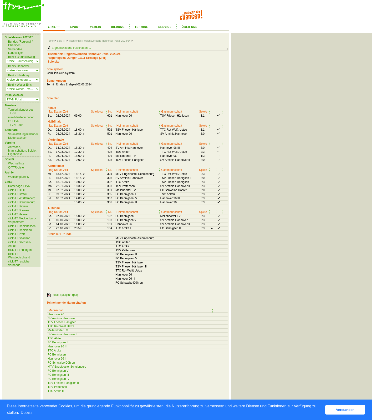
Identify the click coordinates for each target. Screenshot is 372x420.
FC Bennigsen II (58, 342)
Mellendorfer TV (58, 330)
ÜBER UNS (189, 26)
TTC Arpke (54, 350)
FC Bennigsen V (58, 370)
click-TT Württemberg (21, 198)
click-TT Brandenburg (22, 202)
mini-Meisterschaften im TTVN (21, 119)
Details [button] (26, 412)
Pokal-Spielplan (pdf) (64, 294)
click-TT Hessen (18, 214)
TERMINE (141, 26)
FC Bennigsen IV (58, 378)
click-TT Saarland (19, 238)
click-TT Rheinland (20, 230)
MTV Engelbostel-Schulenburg (67, 366)
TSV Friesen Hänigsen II (63, 383)
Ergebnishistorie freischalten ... (71, 47)
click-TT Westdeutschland (19, 255)
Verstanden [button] (345, 410)
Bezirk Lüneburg (18, 75)
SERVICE (164, 26)
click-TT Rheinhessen (22, 226)
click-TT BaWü (17, 194)
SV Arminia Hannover (61, 318)
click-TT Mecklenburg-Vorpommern (22, 220)
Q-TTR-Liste (16, 167)
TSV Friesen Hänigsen (62, 322)
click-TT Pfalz (16, 234)
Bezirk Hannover (18, 66)
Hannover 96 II (57, 358)
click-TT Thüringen (20, 250)
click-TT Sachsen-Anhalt (19, 244)
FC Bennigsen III (58, 374)
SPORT (75, 26)
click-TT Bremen (18, 210)
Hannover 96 (56, 314)
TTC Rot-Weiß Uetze (61, 326)
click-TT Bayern (18, 206)
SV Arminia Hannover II (62, 334)
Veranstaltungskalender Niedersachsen (23, 136)
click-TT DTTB (17, 190)
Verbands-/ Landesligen (16, 51)
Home (50, 40)
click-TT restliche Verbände (19, 263)
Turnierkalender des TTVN (20, 111)
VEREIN (95, 26)
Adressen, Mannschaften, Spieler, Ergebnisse (22, 150)
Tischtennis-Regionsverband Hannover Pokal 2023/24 (99, 40)
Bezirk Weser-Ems (20, 84)
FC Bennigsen (57, 354)
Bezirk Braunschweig (21, 57)
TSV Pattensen (57, 387)
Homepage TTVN (19, 186)
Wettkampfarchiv (18, 176)
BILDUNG (118, 26)
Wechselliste (16, 163)
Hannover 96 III (57, 346)
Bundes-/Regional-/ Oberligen (20, 43)
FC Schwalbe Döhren (61, 362)
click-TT (54, 26)
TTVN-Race (15, 125)
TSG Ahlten (55, 338)
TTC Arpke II (56, 391)
